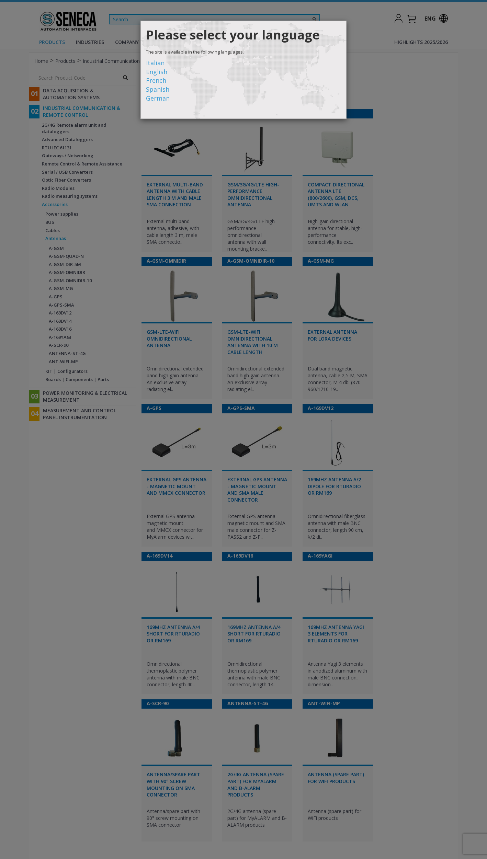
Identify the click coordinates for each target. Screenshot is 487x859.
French (156, 80)
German (158, 98)
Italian (155, 63)
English (156, 72)
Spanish (157, 89)
